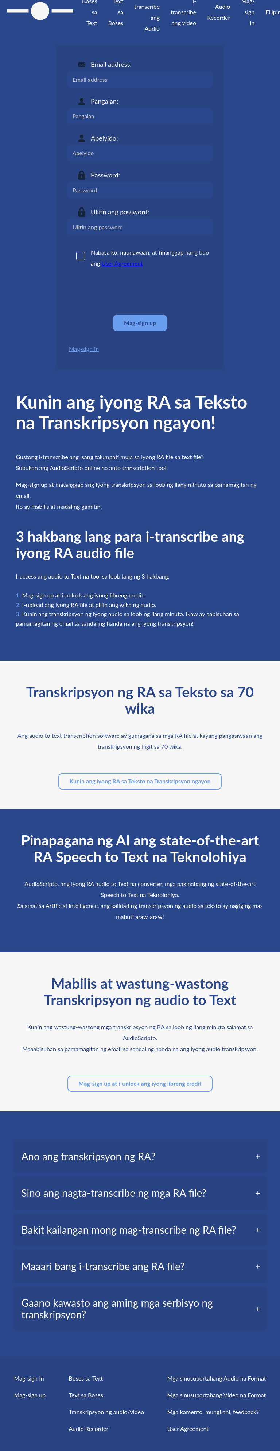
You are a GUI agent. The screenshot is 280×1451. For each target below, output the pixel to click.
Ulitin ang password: (120, 212)
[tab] (140, 1156)
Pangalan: (104, 101)
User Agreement (122, 263)
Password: (105, 175)
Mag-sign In (84, 348)
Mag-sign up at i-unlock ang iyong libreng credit (139, 1083)
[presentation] (122, 291)
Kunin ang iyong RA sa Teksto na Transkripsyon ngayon (139, 781)
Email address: (111, 64)
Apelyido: (104, 138)
